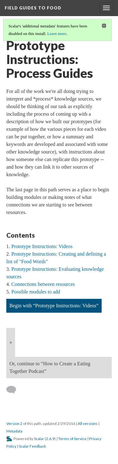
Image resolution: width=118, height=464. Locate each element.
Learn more (56, 33)
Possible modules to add (35, 291)
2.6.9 (50, 438)
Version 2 (14, 423)
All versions (88, 423)
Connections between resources (43, 284)
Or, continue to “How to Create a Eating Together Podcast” (49, 367)
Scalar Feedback (32, 446)
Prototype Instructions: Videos (41, 246)
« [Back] (10, 342)
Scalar (39, 438)
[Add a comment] (14, 390)
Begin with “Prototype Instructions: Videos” (53, 305)
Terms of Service (72, 438)
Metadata (14, 431)
